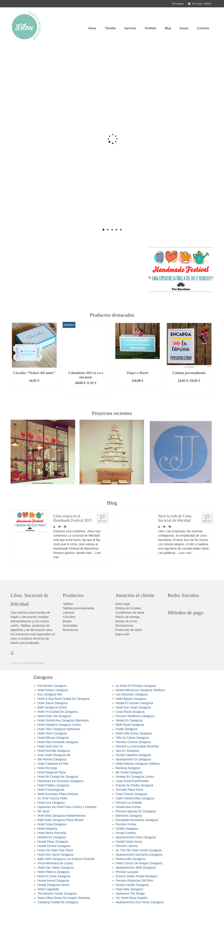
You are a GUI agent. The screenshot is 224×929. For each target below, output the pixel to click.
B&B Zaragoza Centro (52, 726)
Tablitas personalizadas (78, 627)
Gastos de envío (126, 640)
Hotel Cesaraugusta (51, 809)
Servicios (130, 28)
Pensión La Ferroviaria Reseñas (137, 765)
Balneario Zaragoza (129, 835)
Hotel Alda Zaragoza (129, 908)
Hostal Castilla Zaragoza (132, 904)
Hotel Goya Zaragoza (52, 843)
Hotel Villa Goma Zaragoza (134, 752)
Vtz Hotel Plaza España (132, 917)
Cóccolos (69, 636)
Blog (168, 28)
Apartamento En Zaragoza (133, 778)
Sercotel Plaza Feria (129, 809)
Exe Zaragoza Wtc (50, 713)
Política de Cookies (128, 627)
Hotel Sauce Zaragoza (53, 722)
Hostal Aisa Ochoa (128, 826)
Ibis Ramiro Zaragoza (52, 778)
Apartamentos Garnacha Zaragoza (139, 874)
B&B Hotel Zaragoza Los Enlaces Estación (66, 878)
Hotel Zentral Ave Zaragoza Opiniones (63, 739)
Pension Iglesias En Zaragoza (136, 830)
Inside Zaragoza (126, 748)
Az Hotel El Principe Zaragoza (136, 705)
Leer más (185, 572)
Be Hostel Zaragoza (129, 791)
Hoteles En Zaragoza (52, 856)
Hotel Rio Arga (47, 787)
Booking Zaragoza (128, 787)
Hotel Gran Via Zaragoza (54, 735)
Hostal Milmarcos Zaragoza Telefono (140, 709)
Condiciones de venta (130, 632)
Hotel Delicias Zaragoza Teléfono (138, 783)
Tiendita (110, 28)
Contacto (203, 28)
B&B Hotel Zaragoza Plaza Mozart (61, 839)
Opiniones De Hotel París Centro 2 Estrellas (67, 826)
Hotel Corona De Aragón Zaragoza (139, 882)
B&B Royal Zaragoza (130, 744)
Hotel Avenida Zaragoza (54, 770)
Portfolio (150, 28)
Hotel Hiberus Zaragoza (54, 891)
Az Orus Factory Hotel (52, 817)
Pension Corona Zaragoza (133, 761)
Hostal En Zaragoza (129, 739)
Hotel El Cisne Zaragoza (54, 895)
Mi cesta (199, 3)
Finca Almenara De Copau (55, 882)
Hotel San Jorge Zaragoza (133, 726)
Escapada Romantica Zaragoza (137, 839)
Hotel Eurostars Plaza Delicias (58, 813)
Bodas (67, 640)
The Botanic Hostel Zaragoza (57, 912)
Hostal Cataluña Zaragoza (133, 774)
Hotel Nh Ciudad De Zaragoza (58, 796)
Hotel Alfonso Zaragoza (53, 757)
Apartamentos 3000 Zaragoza (136, 887)
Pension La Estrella (129, 822)
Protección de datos (128, 649)
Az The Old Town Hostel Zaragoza (139, 869)
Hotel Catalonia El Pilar (53, 783)
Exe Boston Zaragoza (52, 705)
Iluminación (70, 649)
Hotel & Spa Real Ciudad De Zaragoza (63, 718)
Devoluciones (124, 645)
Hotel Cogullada (48, 908)
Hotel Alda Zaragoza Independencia (62, 835)
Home (92, 28)
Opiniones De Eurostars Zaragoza (60, 800)
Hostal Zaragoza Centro (54, 904)
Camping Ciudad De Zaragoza (58, 921)
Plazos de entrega (127, 636)
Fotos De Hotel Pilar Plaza (55, 869)
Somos (184, 28)
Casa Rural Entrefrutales (132, 800)
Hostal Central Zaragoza (54, 865)
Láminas (68, 632)
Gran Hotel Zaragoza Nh (54, 774)
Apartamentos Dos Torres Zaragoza (140, 921)
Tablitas (68, 623)
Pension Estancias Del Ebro (134, 900)
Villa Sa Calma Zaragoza (132, 757)
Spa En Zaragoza (127, 770)
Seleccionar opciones (189, 409)
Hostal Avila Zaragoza (130, 878)
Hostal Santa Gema (129, 861)
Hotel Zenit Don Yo (50, 765)
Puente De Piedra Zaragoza (134, 804)
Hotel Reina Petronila (52, 852)
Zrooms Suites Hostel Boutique (136, 895)
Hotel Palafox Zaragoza (53, 804)
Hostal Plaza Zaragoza (53, 861)
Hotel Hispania (47, 848)
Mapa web (122, 653)
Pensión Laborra (127, 865)
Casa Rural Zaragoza (130, 731)
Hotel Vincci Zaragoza (52, 752)
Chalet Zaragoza (127, 848)
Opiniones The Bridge (130, 912)
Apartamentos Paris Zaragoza (136, 856)
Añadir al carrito (34, 406)
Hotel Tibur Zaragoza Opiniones (59, 748)
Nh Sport (43, 830)
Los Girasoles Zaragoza (132, 713)
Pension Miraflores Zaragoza (135, 735)
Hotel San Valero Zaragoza (56, 887)
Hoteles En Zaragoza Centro (135, 796)
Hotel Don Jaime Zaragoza (56, 874)
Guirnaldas (70, 645)
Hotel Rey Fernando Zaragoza (58, 761)
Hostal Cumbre (126, 852)
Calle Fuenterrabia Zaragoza (135, 817)
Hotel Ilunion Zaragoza (53, 709)
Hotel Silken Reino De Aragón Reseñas (64, 917)
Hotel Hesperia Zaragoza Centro (59, 744)
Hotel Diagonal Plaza (52, 791)
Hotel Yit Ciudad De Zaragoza (58, 731)
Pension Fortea (126, 843)
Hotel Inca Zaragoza (51, 822)
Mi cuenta (178, 3)
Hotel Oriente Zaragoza (131, 813)
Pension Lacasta (127, 891)
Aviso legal (122, 623)
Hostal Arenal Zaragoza (53, 900)
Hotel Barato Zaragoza (131, 718)
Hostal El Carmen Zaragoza (134, 722)
